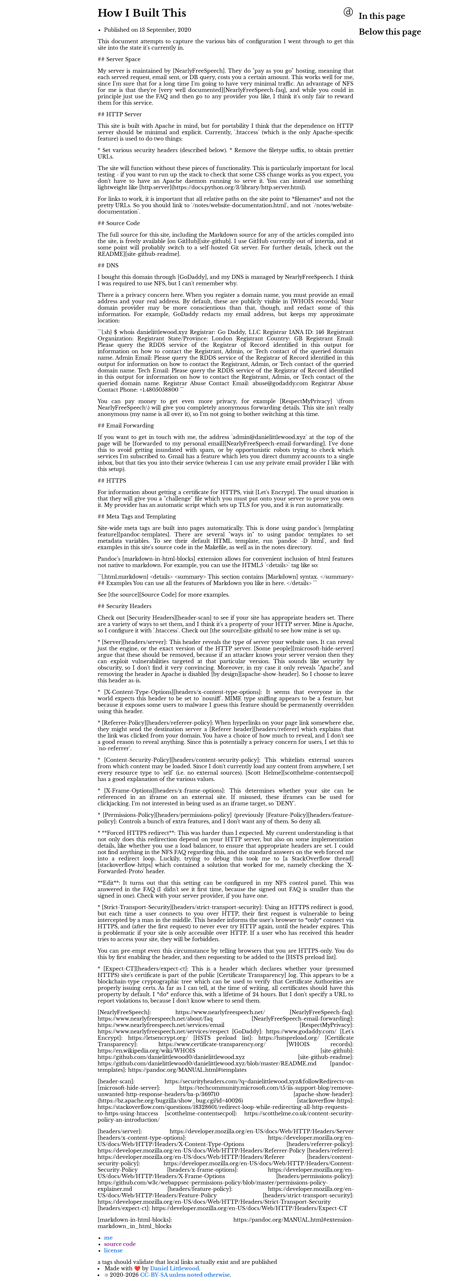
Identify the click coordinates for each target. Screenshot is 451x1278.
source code (120, 1244)
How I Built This (142, 13)
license (113, 1250)
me (108, 1237)
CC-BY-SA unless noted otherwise (185, 1275)
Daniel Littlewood (174, 1268)
